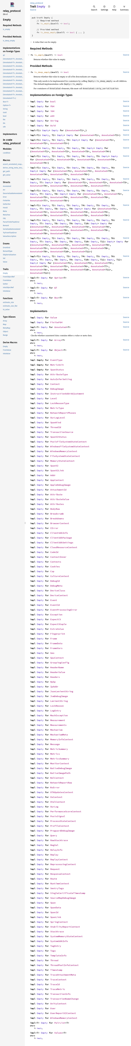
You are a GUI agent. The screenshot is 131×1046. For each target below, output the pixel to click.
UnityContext (58, 1003)
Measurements (58, 725)
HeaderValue (57, 672)
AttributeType (59, 374)
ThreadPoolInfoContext (64, 965)
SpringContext (59, 922)
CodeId (54, 552)
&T (55, 287)
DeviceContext (59, 595)
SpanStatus (57, 369)
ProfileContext (59, 825)
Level (53, 398)
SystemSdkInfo (59, 941)
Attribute (56, 494)
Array (57, 340)
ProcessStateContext (63, 821)
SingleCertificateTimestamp (67, 893)
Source (33, 10)
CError (54, 528)
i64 (52, 111)
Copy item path (49, 6)
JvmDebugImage (59, 696)
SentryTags (57, 888)
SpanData (55, 907)
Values (58, 1032)
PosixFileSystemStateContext (68, 441)
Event (53, 600)
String (54, 120)
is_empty (45, 23)
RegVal (54, 845)
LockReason (57, 705)
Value (53, 317)
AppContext (57, 480)
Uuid (53, 125)
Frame (53, 638)
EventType (56, 360)
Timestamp (56, 970)
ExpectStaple (58, 624)
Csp (52, 571)
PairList (59, 1022)
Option (58, 277)
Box (56, 297)
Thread (54, 960)
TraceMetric (57, 989)
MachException (59, 715)
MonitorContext (59, 763)
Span (53, 902)
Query (53, 835)
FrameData (56, 643)
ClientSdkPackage (61, 537)
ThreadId (55, 427)
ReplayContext (59, 859)
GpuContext (57, 657)
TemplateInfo (58, 955)
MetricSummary (59, 749)
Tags (53, 950)
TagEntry (55, 946)
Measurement (57, 720)
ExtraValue (57, 629)
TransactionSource (61, 432)
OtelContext (57, 801)
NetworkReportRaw (61, 782)
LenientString (59, 701)
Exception (56, 614)
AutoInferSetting (61, 379)
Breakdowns (57, 518)
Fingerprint (57, 633)
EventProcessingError (63, 609)
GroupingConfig (59, 662)
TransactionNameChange (64, 998)
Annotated (72, 130)
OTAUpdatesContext (61, 792)
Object (58, 350)
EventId (55, 605)
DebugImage (57, 388)
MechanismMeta (59, 734)
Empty (40, 101)
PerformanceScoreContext (65, 811)
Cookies (55, 566)
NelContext (57, 777)
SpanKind (55, 422)
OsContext (56, 797)
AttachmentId (58, 489)
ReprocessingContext (63, 864)
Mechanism (56, 729)
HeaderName (57, 667)
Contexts (55, 561)
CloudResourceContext (63, 547)
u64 (52, 116)
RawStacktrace (59, 840)
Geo (52, 653)
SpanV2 (54, 465)
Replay (54, 854)
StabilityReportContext (65, 926)
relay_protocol (36, 3)
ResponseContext (60, 873)
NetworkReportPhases (63, 412)
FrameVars (56, 648)
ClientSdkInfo (59, 532)
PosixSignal (57, 816)
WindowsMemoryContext (63, 451)
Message (55, 744)
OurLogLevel (57, 417)
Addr (53, 475)
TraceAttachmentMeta (63, 974)
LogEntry (55, 710)
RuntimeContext (59, 883)
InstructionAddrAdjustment (67, 393)
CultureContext (59, 576)
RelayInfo (56, 849)
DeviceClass (57, 590)
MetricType (57, 408)
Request (55, 869)
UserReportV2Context (63, 1013)
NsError (55, 787)
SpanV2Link (57, 470)
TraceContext (58, 979)
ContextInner (58, 557)
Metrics (55, 753)
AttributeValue (59, 499)
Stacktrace (57, 931)
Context (55, 384)
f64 (52, 106)
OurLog (54, 806)
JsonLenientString (61, 691)
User (53, 1008)
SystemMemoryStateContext (66, 936)
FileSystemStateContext (65, 456)
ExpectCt (55, 619)
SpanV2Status (58, 436)
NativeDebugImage (61, 768)
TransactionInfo (60, 994)
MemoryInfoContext (61, 739)
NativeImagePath (60, 773)
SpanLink (55, 917)
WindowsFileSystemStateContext (69, 446)
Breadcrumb (57, 513)
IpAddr (54, 686)
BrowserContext (59, 523)
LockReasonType (59, 403)
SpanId (54, 912)
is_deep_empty (48, 32)
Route (53, 878)
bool (66, 23)
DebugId (55, 581)
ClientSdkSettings (61, 542)
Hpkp (53, 681)
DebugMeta (56, 585)
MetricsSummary (59, 758)
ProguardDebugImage (62, 830)
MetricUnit (57, 364)
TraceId (55, 984)
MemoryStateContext (62, 460)
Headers (55, 677)
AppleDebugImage (60, 484)
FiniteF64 (56, 322)
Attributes (57, 504)
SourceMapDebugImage (63, 898)
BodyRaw (55, 508)
